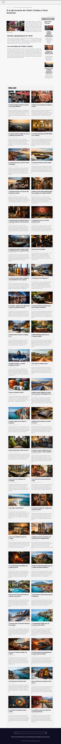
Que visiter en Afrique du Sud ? (40, 363)
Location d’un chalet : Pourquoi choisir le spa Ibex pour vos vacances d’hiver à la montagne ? (19, 251)
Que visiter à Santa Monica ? (16, 508)
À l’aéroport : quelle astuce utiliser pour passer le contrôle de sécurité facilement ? (19, 307)
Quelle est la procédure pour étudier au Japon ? (49, 53)
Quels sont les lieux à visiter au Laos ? (19, 450)
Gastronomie (15, 737)
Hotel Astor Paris (28, 39)
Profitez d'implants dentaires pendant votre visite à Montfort (49, 34)
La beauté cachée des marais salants (41, 162)
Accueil (8, 7)
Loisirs (27, 737)
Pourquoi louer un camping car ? (40, 278)
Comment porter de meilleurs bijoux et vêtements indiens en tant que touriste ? (19, 222)
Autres (11, 7)
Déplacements (42, 737)
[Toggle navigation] (3, 2)
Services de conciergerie (38, 249)
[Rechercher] (30, 733)
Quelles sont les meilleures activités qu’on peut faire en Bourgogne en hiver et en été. (42, 394)
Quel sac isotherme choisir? (16, 392)
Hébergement (33, 737)
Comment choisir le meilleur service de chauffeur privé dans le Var (49, 71)
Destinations (22, 737)
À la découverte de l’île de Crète (17, 681)
